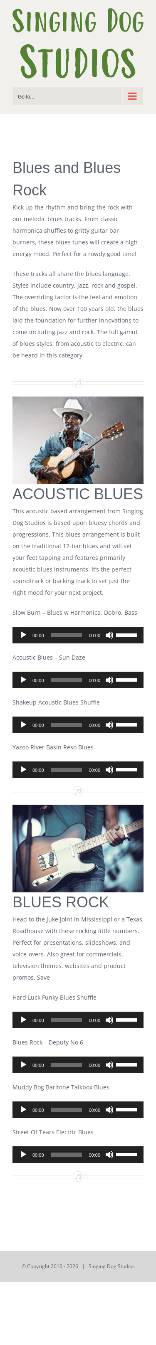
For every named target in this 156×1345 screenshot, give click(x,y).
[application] (78, 635)
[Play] (23, 635)
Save (42, 977)
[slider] (66, 635)
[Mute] (109, 635)
